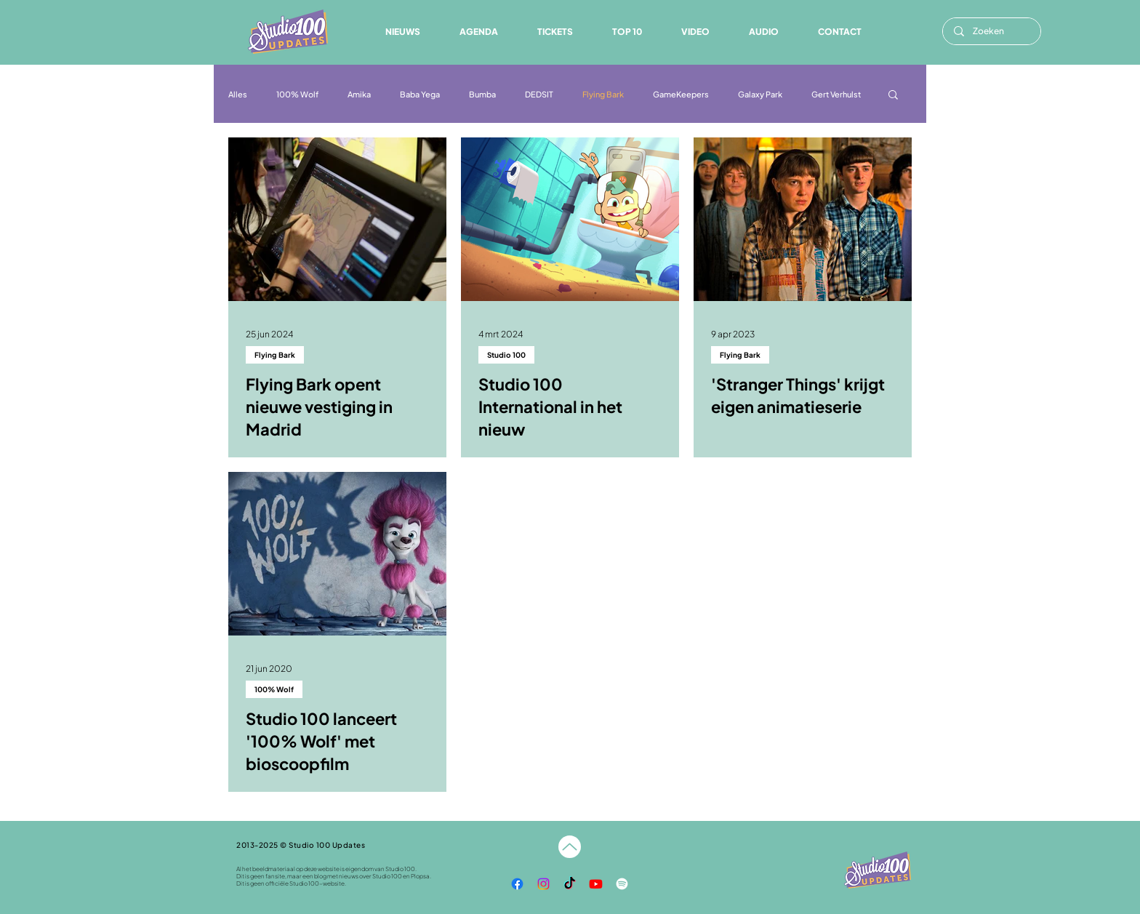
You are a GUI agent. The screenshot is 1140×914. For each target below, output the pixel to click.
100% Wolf (297, 94)
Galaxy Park (760, 94)
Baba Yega (420, 94)
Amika (359, 94)
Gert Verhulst (836, 94)
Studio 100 (506, 354)
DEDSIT (539, 94)
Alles (237, 94)
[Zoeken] (991, 31)
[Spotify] (622, 883)
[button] (763, 32)
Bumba (482, 94)
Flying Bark (603, 94)
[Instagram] (543, 883)
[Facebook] (517, 883)
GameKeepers (681, 94)
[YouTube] (595, 883)
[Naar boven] (569, 846)
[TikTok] (569, 883)
